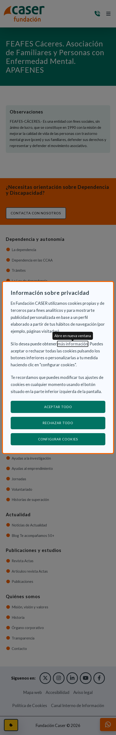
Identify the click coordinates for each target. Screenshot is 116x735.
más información (73, 343)
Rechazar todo (58, 423)
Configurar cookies (72, 439)
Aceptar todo (58, 407)
